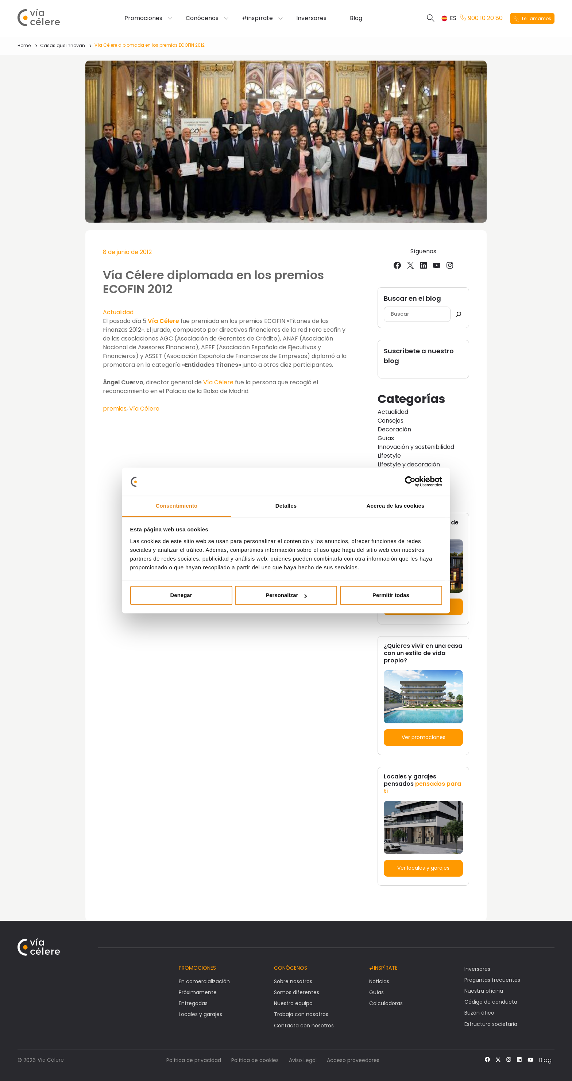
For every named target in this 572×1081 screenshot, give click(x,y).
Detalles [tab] (286, 506)
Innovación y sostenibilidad (416, 447)
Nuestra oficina (483, 991)
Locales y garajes (200, 1014)
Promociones (143, 18)
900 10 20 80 (481, 18)
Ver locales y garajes (423, 868)
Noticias (379, 981)
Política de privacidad (193, 1060)
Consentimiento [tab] (177, 506)
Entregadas (193, 1003)
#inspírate (257, 18)
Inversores (311, 18)
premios (115, 408)
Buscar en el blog (412, 298)
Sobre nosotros (293, 981)
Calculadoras (386, 1003)
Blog (356, 18)
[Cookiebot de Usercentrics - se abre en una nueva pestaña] (410, 481)
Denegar (181, 595)
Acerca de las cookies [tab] (396, 506)
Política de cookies (255, 1060)
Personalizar (286, 595)
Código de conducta (490, 1002)
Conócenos (202, 18)
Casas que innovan (62, 45)
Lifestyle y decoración (409, 464)
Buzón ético (479, 1013)
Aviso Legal (303, 1060)
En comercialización (204, 981)
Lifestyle (389, 455)
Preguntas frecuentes (492, 980)
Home (24, 45)
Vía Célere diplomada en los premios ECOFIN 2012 (149, 45)
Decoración (394, 429)
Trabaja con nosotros (301, 1014)
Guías (386, 438)
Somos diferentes (296, 992)
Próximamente (198, 992)
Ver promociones (423, 737)
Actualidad (118, 312)
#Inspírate (383, 968)
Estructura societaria (490, 1024)
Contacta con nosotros (304, 1025)
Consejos (390, 420)
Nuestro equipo (293, 1003)
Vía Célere (164, 321)
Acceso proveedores (353, 1060)
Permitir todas (390, 595)
